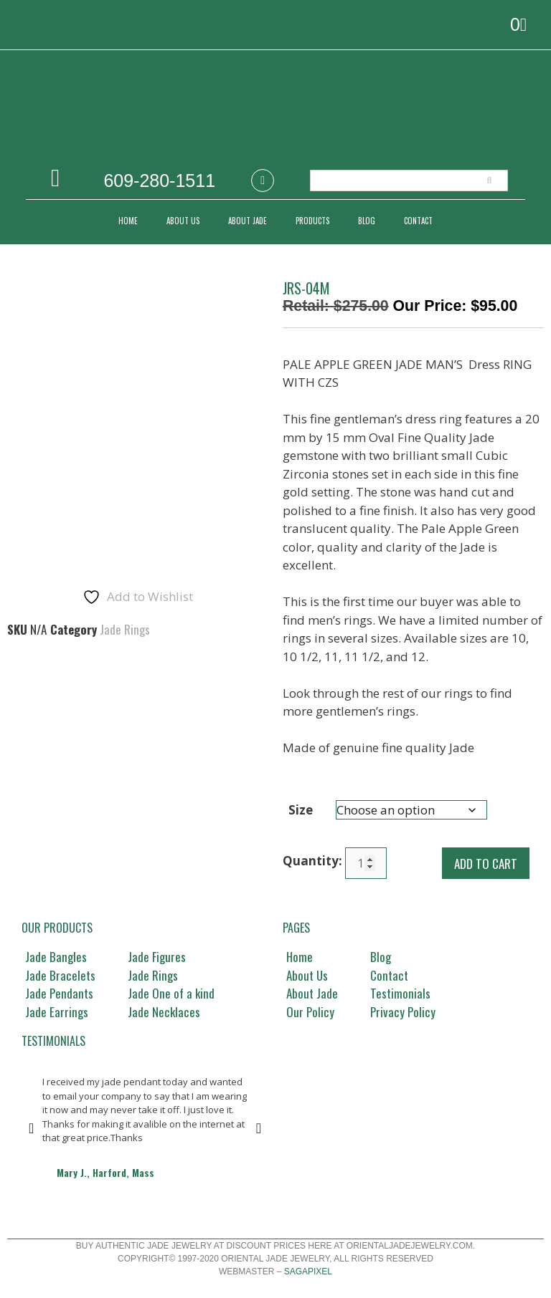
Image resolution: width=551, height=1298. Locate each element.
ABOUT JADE (247, 220)
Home (128, 220)
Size (300, 810)
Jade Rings (125, 542)
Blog (366, 220)
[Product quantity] (366, 863)
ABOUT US (182, 220)
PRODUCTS (312, 220)
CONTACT (418, 220)
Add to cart (485, 863)
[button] (31, 1128)
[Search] (489, 180)
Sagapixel (308, 1271)
